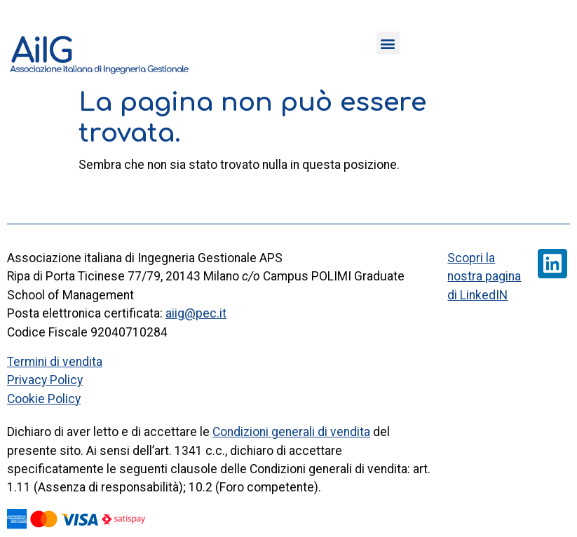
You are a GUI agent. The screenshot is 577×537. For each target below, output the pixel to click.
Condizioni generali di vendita (291, 432)
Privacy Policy (45, 380)
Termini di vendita (54, 362)
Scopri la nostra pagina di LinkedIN (484, 276)
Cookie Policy (44, 399)
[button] (388, 43)
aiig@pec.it (195, 313)
